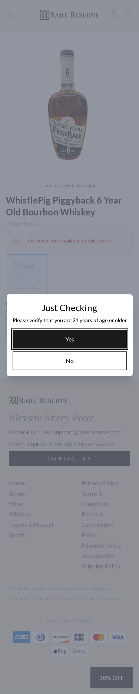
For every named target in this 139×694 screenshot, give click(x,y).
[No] (70, 360)
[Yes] (70, 339)
